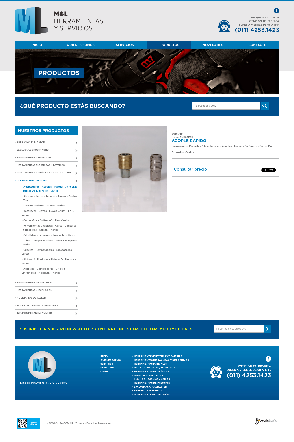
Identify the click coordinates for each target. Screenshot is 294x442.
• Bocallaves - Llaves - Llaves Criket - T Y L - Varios (49, 213)
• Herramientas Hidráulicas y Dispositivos (46, 173)
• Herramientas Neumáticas (46, 158)
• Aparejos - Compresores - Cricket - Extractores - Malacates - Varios (44, 271)
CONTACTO (257, 45)
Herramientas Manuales (150, 364)
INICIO (36, 45)
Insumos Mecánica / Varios (152, 379)
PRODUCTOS (168, 45)
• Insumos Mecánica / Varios (46, 313)
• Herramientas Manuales (46, 181)
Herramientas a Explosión (152, 394)
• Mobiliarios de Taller (46, 298)
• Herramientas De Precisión (46, 283)
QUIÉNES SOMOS (81, 45)
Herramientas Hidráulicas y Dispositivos (161, 360)
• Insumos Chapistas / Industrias (46, 306)
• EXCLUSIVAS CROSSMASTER (46, 150)
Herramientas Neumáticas (151, 371)
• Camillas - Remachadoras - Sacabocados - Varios (48, 252)
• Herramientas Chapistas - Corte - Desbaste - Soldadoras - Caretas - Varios (49, 228)
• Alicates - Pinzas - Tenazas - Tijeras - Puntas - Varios (49, 198)
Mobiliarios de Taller (148, 375)
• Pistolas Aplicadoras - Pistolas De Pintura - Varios (49, 261)
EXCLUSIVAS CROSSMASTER (150, 387)
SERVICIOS (125, 45)
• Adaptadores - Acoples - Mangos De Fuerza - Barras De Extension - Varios (49, 189)
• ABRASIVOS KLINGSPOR (46, 143)
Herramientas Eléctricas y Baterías (158, 356)
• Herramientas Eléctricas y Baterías (46, 165)
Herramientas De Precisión (152, 383)
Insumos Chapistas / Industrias (154, 368)
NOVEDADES (213, 45)
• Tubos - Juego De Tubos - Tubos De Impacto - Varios (49, 242)
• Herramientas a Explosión (46, 290)
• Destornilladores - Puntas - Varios (43, 205)
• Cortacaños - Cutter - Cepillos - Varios (46, 220)
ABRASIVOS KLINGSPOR (148, 391)
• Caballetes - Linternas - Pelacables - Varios (49, 235)
